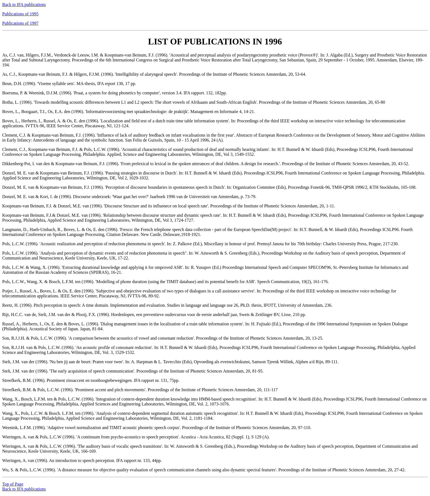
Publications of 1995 (20, 14)
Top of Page (12, 484)
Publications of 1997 (20, 23)
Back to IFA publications (24, 4)
